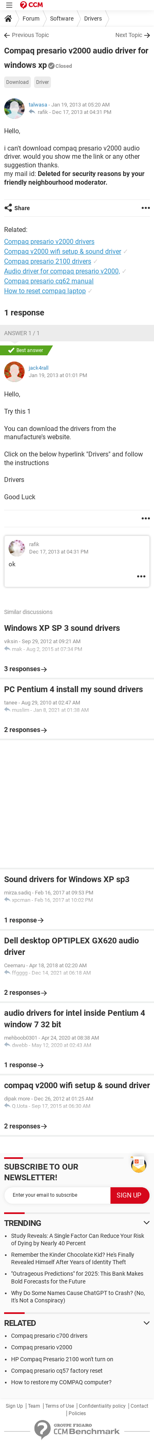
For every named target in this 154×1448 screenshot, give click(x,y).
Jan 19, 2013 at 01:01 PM (58, 375)
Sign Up (14, 1406)
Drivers (93, 18)
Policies (77, 1413)
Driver (42, 82)
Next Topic (128, 35)
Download (17, 82)
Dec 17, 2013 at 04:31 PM (81, 112)
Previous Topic (30, 35)
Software (62, 18)
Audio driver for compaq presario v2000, (62, 271)
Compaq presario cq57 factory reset (57, 1370)
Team (34, 1406)
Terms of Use (59, 1406)
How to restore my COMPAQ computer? (61, 1382)
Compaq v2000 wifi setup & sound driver (62, 251)
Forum (31, 18)
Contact (139, 1406)
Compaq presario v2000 (41, 1347)
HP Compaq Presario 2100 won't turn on (62, 1359)
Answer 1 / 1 (22, 333)
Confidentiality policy (102, 1406)
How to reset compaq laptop (45, 291)
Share (22, 208)
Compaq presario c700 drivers (49, 1335)
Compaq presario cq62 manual (49, 281)
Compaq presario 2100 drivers (47, 261)
